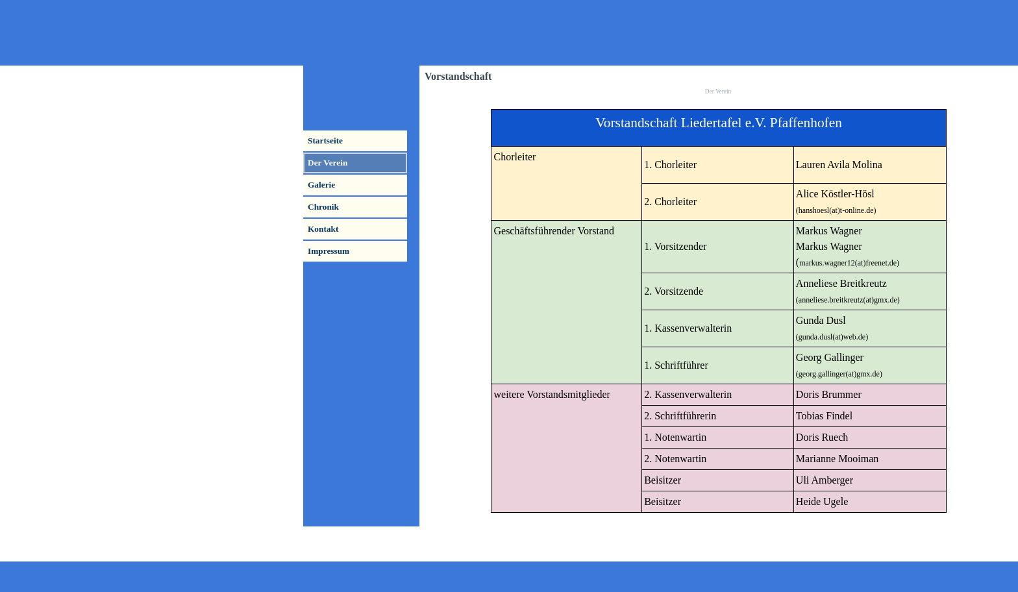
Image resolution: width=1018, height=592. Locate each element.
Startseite (325, 140)
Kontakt (323, 229)
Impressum (328, 251)
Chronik (323, 207)
